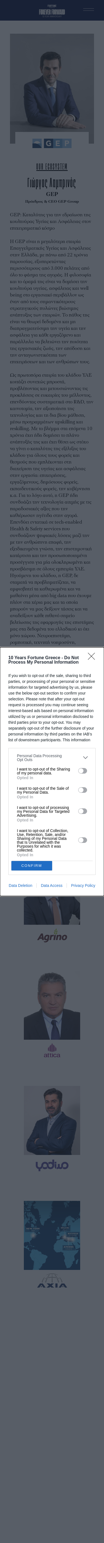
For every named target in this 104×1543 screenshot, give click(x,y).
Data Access (51, 885)
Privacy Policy (83, 885)
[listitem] (52, 758)
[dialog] (52, 771)
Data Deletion (20, 885)
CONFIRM (31, 865)
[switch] (82, 771)
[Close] (93, 658)
